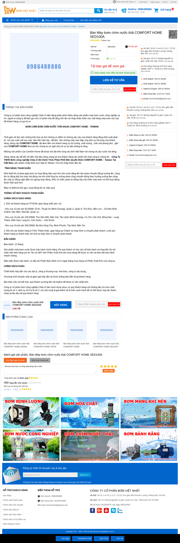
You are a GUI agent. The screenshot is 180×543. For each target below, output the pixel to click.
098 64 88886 (160, 79)
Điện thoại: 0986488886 (13, 2)
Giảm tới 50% (110, 11)
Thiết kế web (88, 531)
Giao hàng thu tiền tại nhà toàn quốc (114, 73)
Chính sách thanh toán (12, 500)
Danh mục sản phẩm (20, 20)
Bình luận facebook (40, 360)
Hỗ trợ (165, 2)
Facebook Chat (82, 538)
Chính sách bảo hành (12, 514)
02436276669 (60, 501)
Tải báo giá (131, 46)
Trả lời (6, 389)
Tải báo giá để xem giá (107, 66)
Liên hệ (173, 2)
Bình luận (105, 40)
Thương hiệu (68, 20)
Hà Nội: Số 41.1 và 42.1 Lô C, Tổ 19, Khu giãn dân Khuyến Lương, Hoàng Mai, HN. (158, 50)
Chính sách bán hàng (125, 2)
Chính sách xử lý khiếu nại (14, 519)
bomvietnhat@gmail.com (160, 99)
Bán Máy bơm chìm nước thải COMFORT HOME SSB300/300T (76, 346)
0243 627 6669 (163, 94)
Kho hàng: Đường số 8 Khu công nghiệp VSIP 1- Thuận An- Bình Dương (157, 68)
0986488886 (56, 496)
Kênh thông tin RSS (11, 524)
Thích (14, 389)
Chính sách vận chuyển (13, 505)
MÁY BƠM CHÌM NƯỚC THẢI (26, 26)
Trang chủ (8, 26)
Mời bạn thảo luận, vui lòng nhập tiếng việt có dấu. (50, 369)
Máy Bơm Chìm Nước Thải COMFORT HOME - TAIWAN (62, 26)
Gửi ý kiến (108, 371)
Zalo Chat (101, 538)
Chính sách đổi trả (11, 510)
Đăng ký (84, 475)
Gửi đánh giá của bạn (15, 360)
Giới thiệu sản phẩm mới (90, 20)
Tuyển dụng (155, 2)
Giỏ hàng (165, 9)
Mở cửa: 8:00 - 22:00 (140, 10)
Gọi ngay (63, 538)
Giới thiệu (143, 2)
